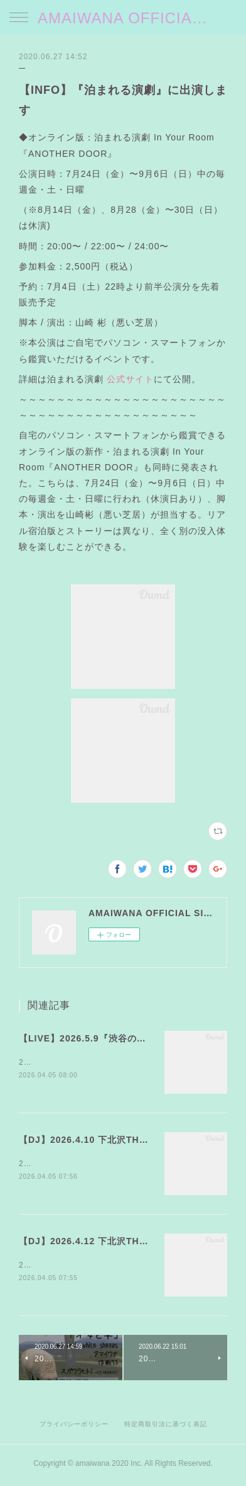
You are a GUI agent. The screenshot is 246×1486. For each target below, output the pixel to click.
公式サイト (130, 379)
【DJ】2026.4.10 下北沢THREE (89, 1140)
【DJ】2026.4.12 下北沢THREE (89, 1243)
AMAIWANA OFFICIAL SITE (123, 17)
